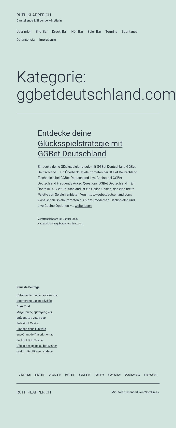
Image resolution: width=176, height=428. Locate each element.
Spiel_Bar (94, 32)
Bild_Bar (42, 32)
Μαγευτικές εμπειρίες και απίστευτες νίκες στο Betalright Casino (34, 317)
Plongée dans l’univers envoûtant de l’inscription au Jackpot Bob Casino (35, 334)
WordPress (151, 392)
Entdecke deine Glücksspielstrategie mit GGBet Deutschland (80, 143)
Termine (111, 32)
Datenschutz (25, 40)
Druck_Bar (59, 32)
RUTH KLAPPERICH (33, 15)
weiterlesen (83, 206)
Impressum (47, 40)
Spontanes (129, 32)
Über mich (23, 32)
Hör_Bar (77, 32)
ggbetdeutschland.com (69, 223)
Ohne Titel (23, 306)
